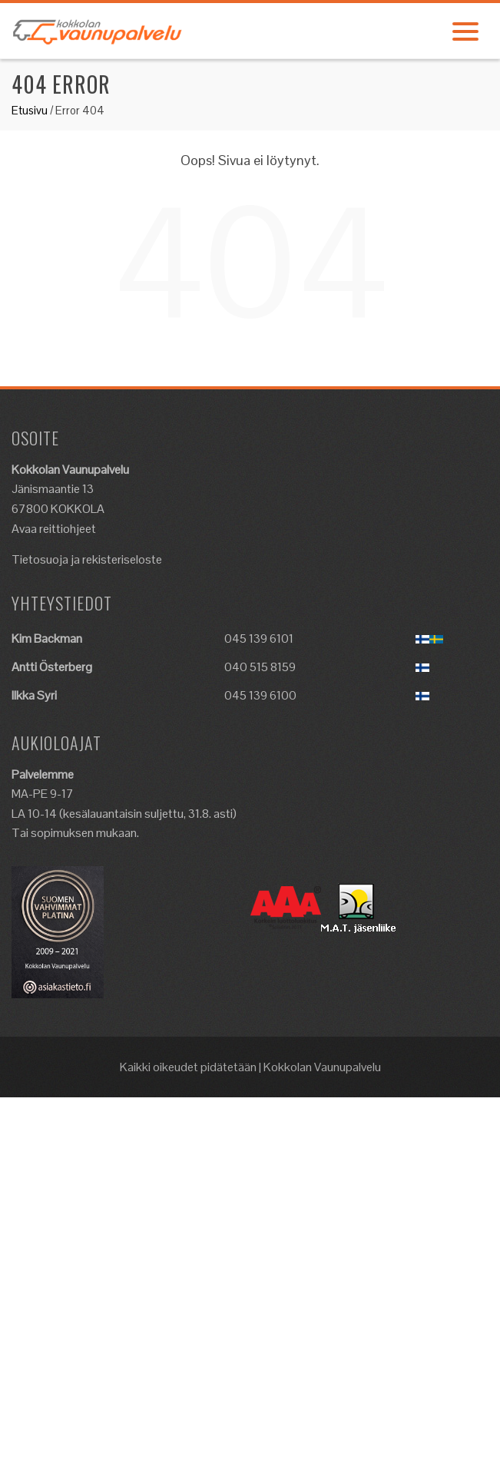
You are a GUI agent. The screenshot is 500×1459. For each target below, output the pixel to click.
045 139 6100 (260, 695)
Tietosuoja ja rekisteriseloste (87, 559)
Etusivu (30, 110)
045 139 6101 (258, 638)
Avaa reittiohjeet (54, 529)
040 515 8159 (260, 667)
